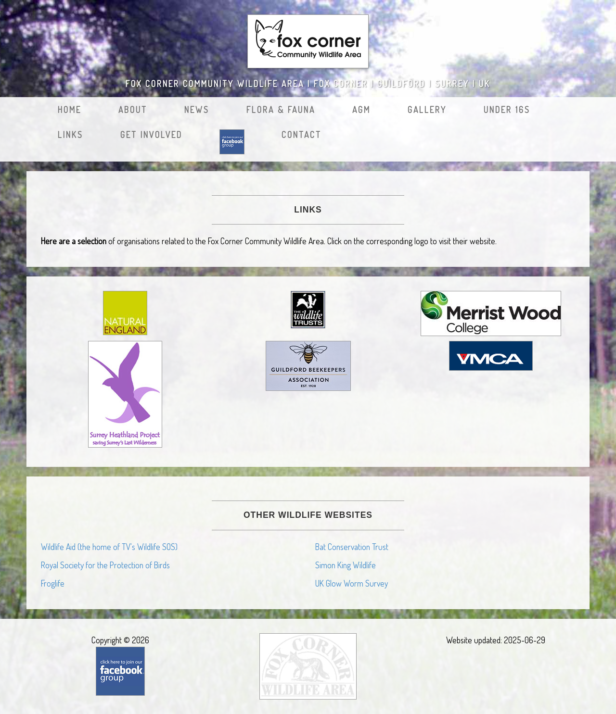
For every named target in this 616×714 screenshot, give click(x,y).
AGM (361, 109)
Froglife (52, 583)
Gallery (427, 109)
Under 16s (507, 109)
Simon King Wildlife (345, 565)
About (132, 109)
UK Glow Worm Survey (351, 583)
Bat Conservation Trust (351, 546)
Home (69, 109)
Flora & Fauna (280, 109)
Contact (301, 134)
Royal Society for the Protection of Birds (105, 565)
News (196, 109)
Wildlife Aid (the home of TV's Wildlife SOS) (109, 546)
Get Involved (151, 134)
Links (70, 134)
